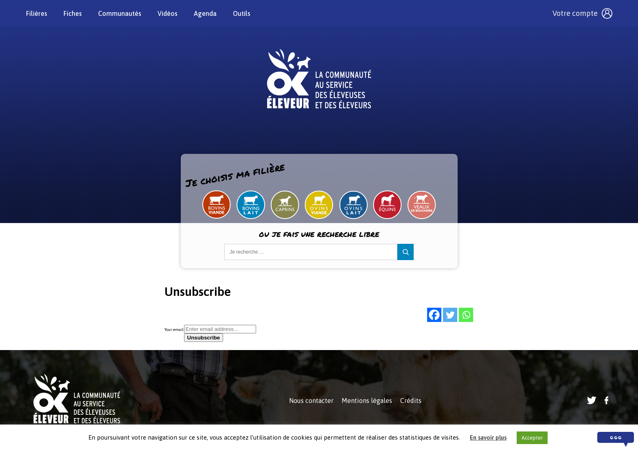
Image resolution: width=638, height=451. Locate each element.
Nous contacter (311, 400)
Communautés (119, 13)
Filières (36, 13)
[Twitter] (450, 315)
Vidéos (168, 13)
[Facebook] (434, 315)
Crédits (410, 400)
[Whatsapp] (466, 315)
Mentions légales (367, 400)
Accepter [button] (532, 438)
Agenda (205, 13)
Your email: (174, 329)
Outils (241, 13)
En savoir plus (488, 437)
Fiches (73, 13)
